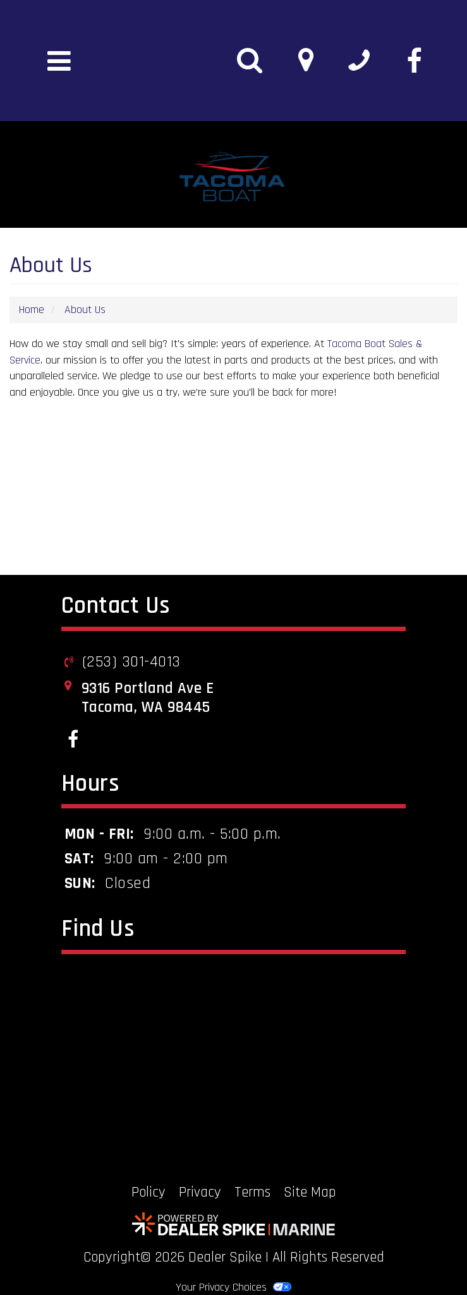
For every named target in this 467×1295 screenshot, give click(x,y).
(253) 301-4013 (131, 662)
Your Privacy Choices (233, 1287)
